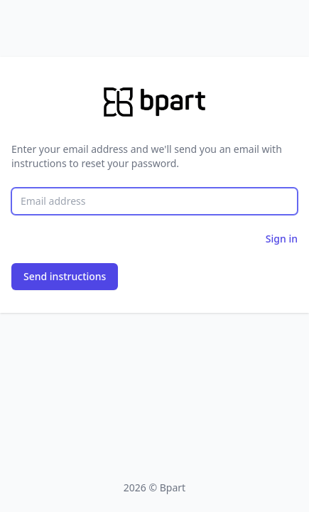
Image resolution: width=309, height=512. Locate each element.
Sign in (282, 238)
